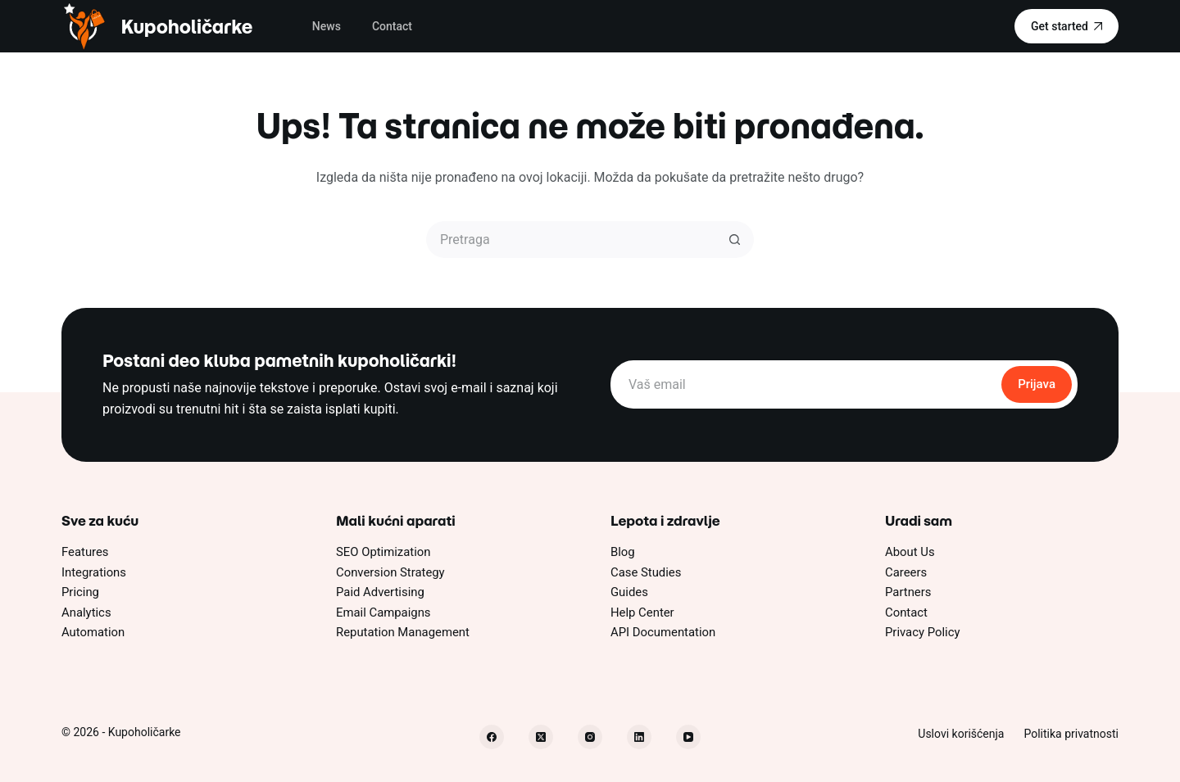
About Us (910, 552)
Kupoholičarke (186, 26)
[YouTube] (688, 737)
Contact (392, 26)
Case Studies (645, 572)
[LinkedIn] (639, 737)
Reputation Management (403, 632)
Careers (906, 572)
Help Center (642, 612)
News (326, 26)
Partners (908, 592)
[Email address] (804, 384)
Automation (93, 632)
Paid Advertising (380, 592)
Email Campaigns (383, 612)
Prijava (1036, 384)
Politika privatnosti (1071, 733)
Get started (1066, 26)
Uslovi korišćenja (961, 733)
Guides (629, 592)
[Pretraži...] (571, 239)
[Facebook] (491, 737)
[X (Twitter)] (541, 737)
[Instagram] (590, 737)
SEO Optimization (383, 552)
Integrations (93, 572)
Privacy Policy (922, 632)
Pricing (80, 592)
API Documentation (662, 632)
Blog (622, 552)
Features (85, 552)
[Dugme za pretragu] (735, 239)
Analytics (86, 612)
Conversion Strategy (390, 572)
